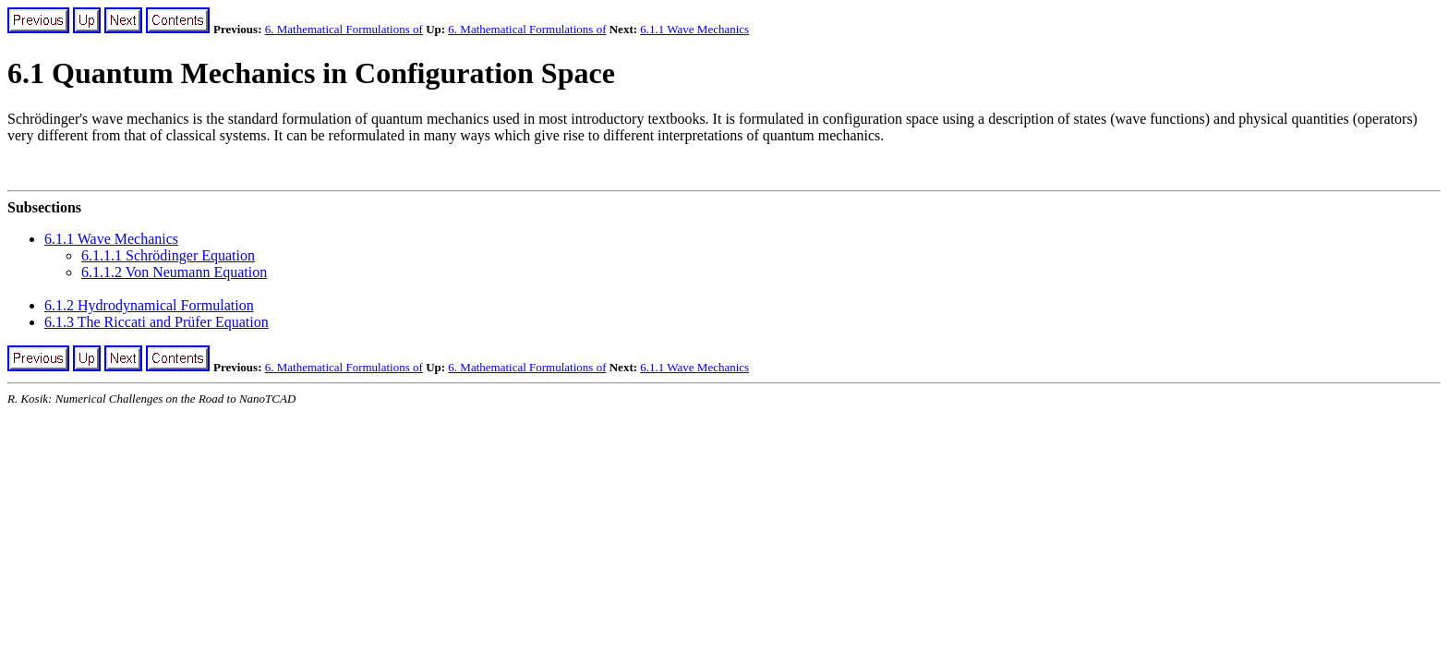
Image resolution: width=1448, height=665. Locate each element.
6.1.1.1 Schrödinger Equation (168, 255)
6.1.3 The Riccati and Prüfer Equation (156, 322)
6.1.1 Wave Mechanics (694, 29)
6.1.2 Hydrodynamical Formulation (149, 305)
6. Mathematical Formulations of (344, 29)
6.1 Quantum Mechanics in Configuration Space (311, 73)
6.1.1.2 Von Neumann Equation (174, 272)
